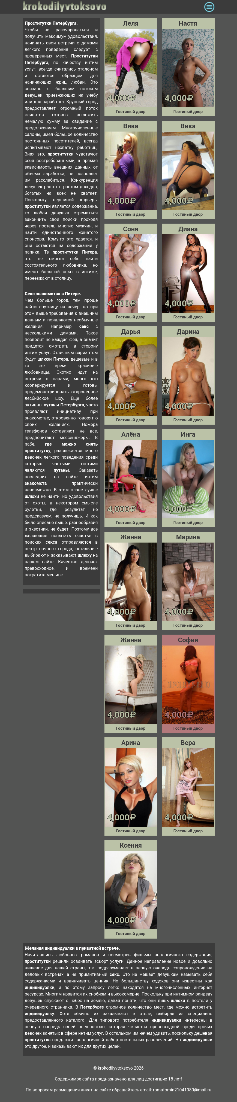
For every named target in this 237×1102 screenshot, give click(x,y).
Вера (188, 743)
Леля (131, 23)
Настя (188, 23)
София (188, 640)
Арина (130, 743)
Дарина (187, 332)
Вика (130, 126)
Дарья (130, 332)
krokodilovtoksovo (112, 6)
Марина (188, 537)
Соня (130, 229)
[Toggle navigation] (209, 6)
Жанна (130, 537)
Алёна (130, 434)
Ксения (131, 845)
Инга (188, 434)
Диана (188, 229)
